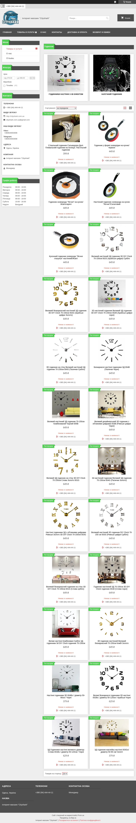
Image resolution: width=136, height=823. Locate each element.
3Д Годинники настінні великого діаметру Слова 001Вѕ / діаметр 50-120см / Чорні (65, 751)
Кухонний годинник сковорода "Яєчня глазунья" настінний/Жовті (66, 257)
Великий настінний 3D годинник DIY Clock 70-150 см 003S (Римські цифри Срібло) (111, 533)
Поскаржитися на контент (69, 820)
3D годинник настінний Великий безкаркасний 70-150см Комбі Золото (112, 642)
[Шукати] (107, 18)
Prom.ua (81, 815)
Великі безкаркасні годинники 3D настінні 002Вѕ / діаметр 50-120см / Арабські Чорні (112, 696)
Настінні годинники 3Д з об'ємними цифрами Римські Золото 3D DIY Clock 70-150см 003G (66, 533)
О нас (43, 32)
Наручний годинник (111, 94)
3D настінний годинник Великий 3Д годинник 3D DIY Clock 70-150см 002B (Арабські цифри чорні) (111, 312)
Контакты (57, 32)
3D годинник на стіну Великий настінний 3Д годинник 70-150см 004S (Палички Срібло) (65, 368)
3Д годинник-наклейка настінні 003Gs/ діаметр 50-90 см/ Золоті (112, 751)
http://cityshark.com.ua (15, 116)
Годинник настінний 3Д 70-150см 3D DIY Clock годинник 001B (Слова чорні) (112, 588)
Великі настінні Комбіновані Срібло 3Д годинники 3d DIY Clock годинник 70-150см (66, 642)
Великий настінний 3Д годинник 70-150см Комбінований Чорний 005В (66, 422)
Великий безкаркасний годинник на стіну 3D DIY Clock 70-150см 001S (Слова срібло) (66, 588)
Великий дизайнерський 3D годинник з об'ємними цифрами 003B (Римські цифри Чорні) (112, 423)
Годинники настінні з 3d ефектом (66, 94)
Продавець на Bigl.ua (68, 818)
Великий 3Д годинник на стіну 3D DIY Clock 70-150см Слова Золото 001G (65, 479)
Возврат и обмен (101, 32)
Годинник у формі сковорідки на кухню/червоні (111, 146)
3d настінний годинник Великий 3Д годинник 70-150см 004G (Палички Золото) (112, 479)
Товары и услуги (25, 32)
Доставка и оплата (77, 32)
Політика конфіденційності (90, 820)
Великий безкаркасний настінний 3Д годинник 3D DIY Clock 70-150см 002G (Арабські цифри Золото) (65, 312)
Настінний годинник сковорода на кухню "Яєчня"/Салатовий (112, 203)
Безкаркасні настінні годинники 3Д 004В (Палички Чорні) (112, 368)
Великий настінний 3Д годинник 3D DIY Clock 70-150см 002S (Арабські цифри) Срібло (111, 257)
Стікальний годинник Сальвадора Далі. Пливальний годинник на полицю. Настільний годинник (65, 147)
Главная (7, 32)
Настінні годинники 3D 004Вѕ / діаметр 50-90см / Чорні (66, 696)
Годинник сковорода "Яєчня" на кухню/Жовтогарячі (66, 203)
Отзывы (10, 58)
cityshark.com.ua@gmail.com (18, 120)
